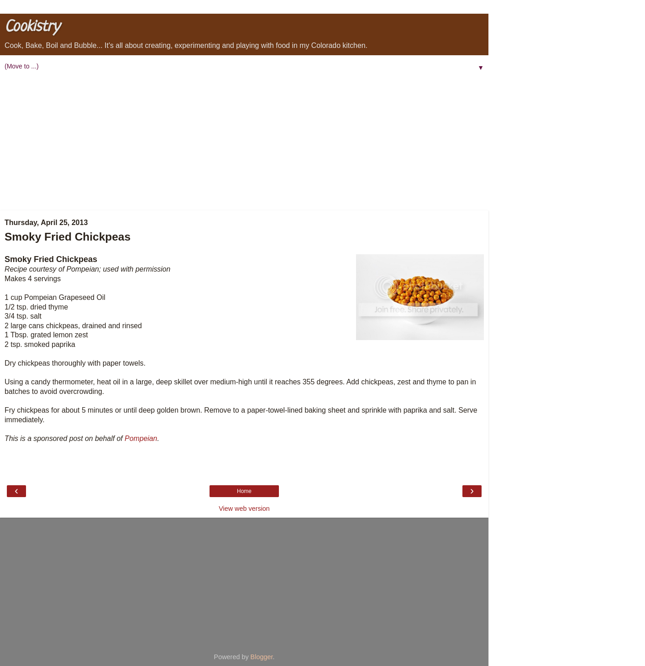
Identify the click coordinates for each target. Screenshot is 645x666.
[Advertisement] (244, 142)
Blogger (262, 657)
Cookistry (32, 27)
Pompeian (141, 438)
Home (244, 491)
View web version (244, 508)
